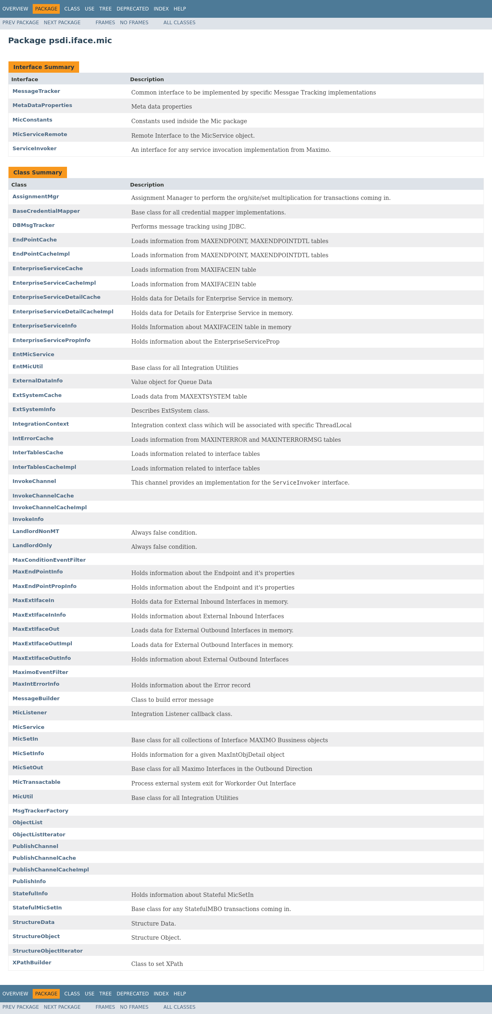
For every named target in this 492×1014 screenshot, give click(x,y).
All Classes (179, 22)
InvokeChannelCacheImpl (50, 507)
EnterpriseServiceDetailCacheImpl (63, 312)
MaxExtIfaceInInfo (39, 615)
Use (89, 9)
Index (161, 9)
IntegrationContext (41, 424)
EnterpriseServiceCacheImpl (54, 283)
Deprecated (133, 9)
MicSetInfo (28, 753)
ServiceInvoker (35, 148)
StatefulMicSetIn (37, 908)
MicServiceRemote (40, 134)
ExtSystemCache (37, 395)
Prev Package (20, 22)
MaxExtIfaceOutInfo (42, 658)
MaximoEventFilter (40, 672)
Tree (105, 9)
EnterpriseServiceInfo (45, 326)
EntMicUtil (28, 366)
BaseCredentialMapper (46, 211)
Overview (15, 9)
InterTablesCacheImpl (44, 467)
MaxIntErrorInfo (36, 684)
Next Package (62, 22)
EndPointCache (35, 240)
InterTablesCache (38, 452)
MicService (28, 727)
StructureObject (36, 936)
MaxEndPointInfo (38, 572)
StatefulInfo (30, 893)
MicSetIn (25, 739)
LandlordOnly (32, 545)
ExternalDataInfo (38, 381)
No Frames (134, 22)
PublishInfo (29, 881)
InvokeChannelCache (43, 496)
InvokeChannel (34, 481)
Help (180, 9)
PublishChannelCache (44, 858)
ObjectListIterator (39, 834)
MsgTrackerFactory (40, 811)
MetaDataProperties (42, 105)
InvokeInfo (28, 519)
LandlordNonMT (36, 531)
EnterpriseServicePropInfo (51, 340)
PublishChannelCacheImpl (51, 870)
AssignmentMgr (36, 196)
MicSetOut (28, 767)
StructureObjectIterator (48, 951)
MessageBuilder (36, 698)
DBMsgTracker (34, 225)
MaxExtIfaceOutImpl (42, 643)
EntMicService (33, 354)
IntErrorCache (33, 438)
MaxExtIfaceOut (36, 629)
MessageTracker (36, 91)
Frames (105, 22)
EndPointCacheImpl (41, 254)
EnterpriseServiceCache (48, 268)
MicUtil (23, 797)
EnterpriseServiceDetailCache (56, 297)
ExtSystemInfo (34, 409)
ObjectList (27, 822)
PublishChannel (35, 846)
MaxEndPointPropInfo (45, 586)
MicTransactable (37, 782)
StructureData (33, 922)
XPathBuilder (32, 962)
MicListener (30, 713)
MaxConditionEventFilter (49, 560)
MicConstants (32, 120)
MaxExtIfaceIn (33, 600)
